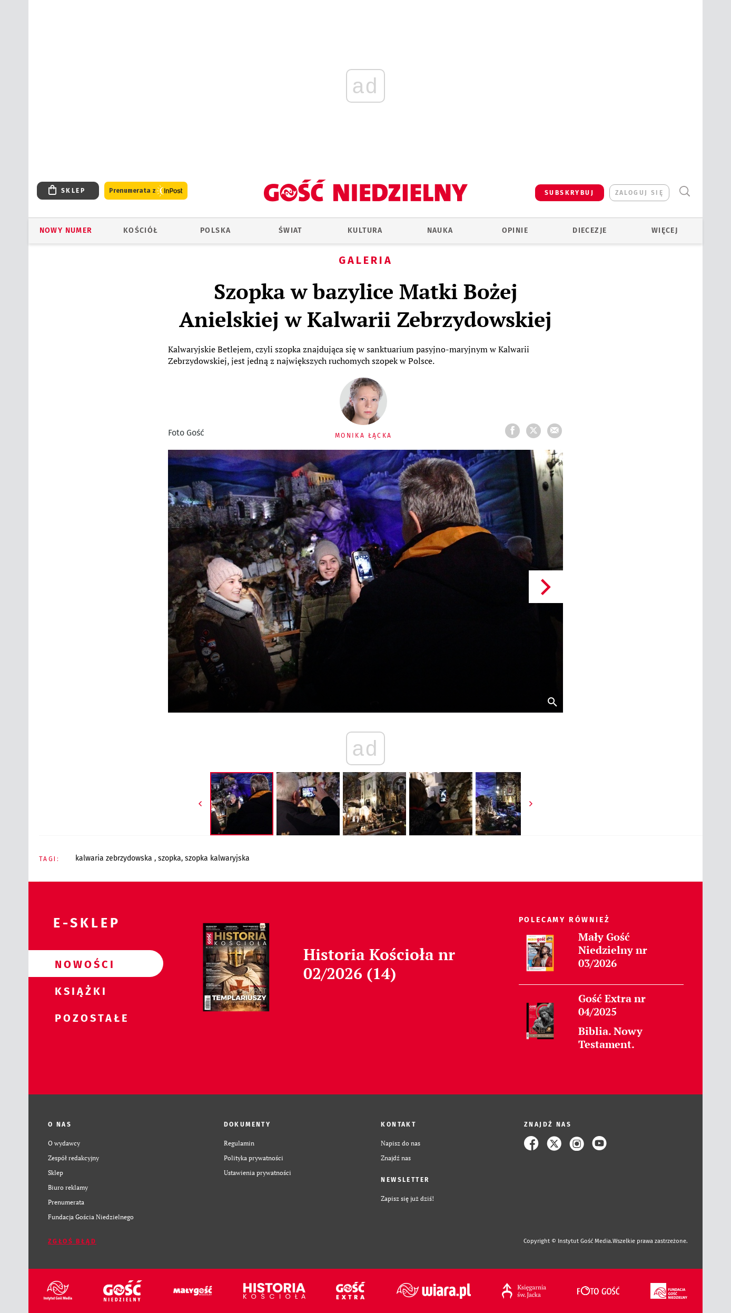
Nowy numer (66, 230)
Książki (79, 990)
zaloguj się (639, 192)
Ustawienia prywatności (257, 1173)
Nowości (79, 964)
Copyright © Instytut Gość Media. (568, 1241)
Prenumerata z (146, 191)
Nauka (440, 230)
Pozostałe (79, 1017)
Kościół (141, 230)
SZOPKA (169, 858)
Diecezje (589, 230)
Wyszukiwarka (684, 191)
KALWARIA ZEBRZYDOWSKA (114, 858)
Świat (290, 230)
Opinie (515, 230)
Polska (215, 230)
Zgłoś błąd (72, 1241)
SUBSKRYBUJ (569, 192)
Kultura (365, 230)
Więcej (664, 230)
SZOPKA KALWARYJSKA (217, 858)
